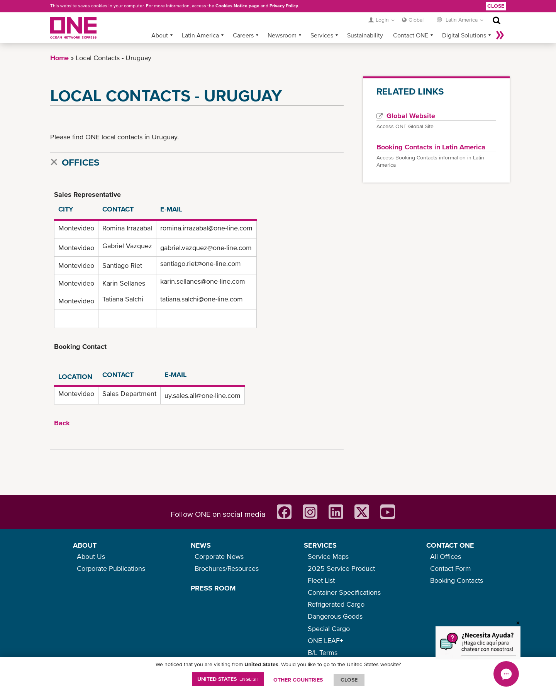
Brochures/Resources (227, 568)
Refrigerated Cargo (336, 604)
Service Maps (328, 556)
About (159, 35)
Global (416, 20)
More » (500, 35)
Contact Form (450, 568)
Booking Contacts (456, 580)
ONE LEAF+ (325, 640)
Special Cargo (329, 628)
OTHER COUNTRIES (298, 680)
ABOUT (85, 545)
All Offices (445, 556)
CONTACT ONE (450, 545)
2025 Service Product (341, 568)
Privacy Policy (284, 5)
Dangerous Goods (335, 616)
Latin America (200, 35)
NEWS (201, 545)
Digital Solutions (464, 35)
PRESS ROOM (213, 588)
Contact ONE (410, 35)
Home (59, 58)
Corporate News (219, 556)
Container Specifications (344, 592)
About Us (91, 556)
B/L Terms (322, 652)
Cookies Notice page (237, 5)
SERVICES (320, 545)
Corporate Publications (111, 568)
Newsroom (282, 35)
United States (228, 679)
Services (321, 35)
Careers (243, 35)
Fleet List (321, 580)
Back (62, 423)
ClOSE (349, 680)
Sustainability (365, 35)
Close (495, 6)
